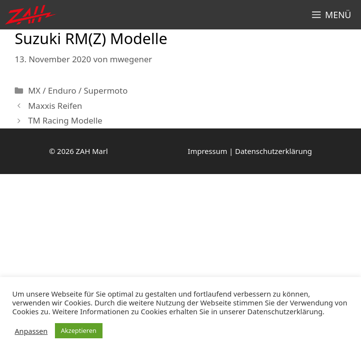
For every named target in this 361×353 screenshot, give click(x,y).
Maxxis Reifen (55, 105)
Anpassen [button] (31, 331)
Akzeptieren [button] (79, 330)
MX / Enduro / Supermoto (78, 90)
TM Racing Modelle (65, 120)
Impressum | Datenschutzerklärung (250, 151)
